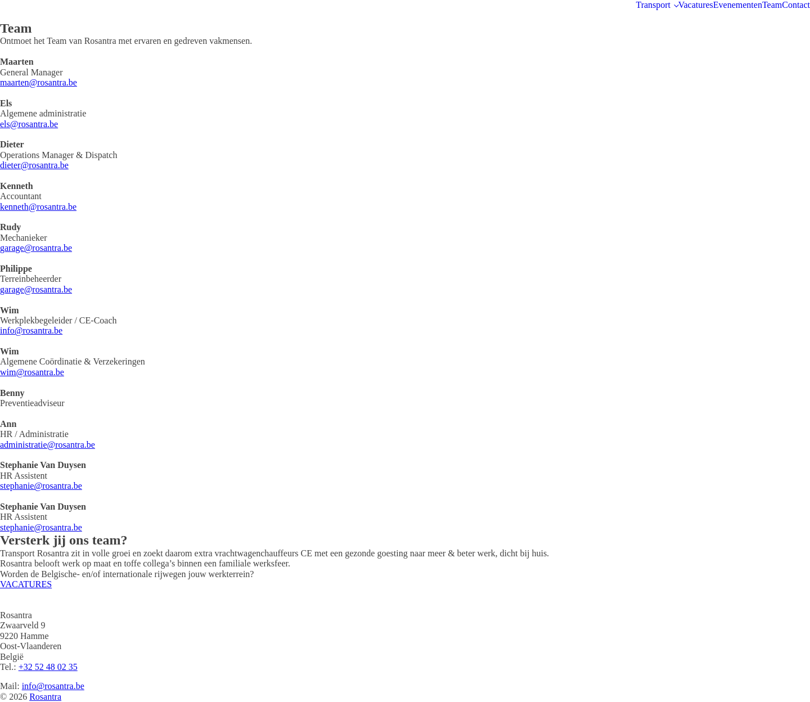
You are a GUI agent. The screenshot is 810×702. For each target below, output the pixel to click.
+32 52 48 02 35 (48, 667)
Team (772, 5)
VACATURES (26, 584)
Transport (653, 5)
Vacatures (695, 5)
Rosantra (45, 696)
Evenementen (737, 5)
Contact (796, 5)
